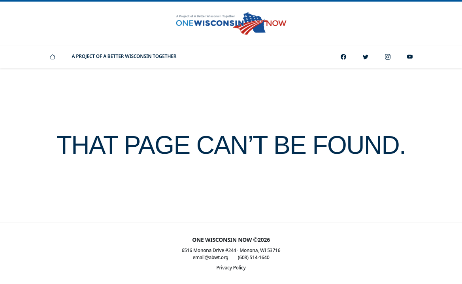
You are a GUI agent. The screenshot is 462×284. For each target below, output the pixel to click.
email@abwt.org (210, 257)
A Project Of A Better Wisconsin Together (124, 56)
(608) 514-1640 (254, 257)
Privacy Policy (230, 267)
